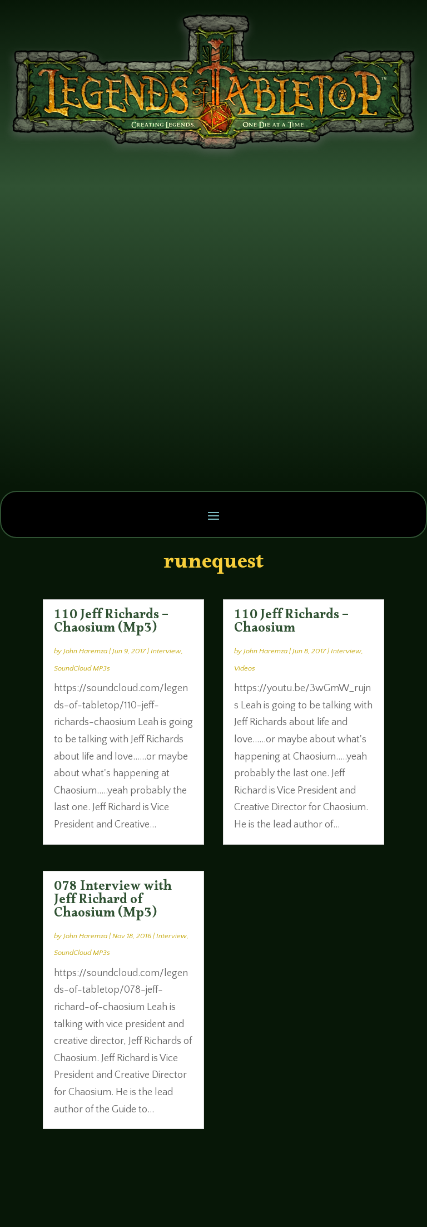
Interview (166, 651)
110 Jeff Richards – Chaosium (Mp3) (111, 623)
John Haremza (85, 651)
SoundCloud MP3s (82, 668)
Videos (244, 668)
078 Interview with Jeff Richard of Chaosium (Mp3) (113, 902)
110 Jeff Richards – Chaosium (291, 623)
